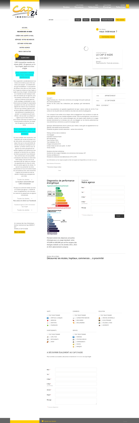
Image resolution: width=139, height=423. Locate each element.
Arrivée (49, 390)
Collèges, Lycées (107, 323)
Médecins (53, 320)
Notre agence (25, 48)
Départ (49, 395)
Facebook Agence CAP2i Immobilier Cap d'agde (24, 205)
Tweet (59, 170)
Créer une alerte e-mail (25, 36)
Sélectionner (95, 20)
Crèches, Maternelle (109, 318)
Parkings (79, 337)
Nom (83, 187)
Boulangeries (81, 323)
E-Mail (84, 197)
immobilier (80, 357)
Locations (79, 7)
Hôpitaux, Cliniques (56, 318)
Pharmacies (54, 325)
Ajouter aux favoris (50, 421)
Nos (93, 7)
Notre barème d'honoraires (54, 163)
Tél (83, 192)
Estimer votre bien (25, 44)
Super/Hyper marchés (83, 318)
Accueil (25, 28)
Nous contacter (25, 51)
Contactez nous (108, 37)
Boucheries (80, 320)
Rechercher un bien (24, 32)
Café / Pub (54, 337)
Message (84, 208)
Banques (79, 346)
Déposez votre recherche (24, 40)
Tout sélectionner (54, 315)
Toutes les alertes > (24, 180)
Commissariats (81, 342)
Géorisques (94, 160)
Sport (52, 342)
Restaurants (54, 339)
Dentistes (54, 323)
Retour (51, 20)
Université (106, 325)
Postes (79, 344)
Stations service (81, 339)
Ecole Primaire (107, 320)
